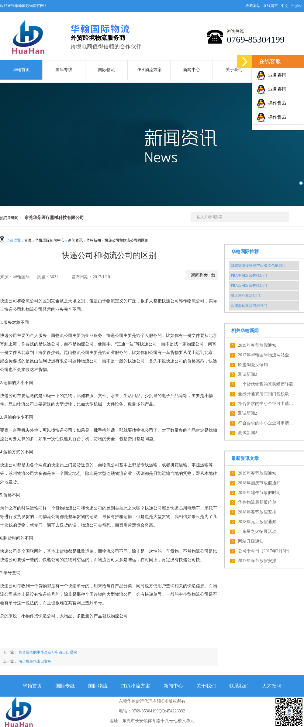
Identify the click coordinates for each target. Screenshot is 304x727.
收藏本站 (253, 6)
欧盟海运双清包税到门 (249, 305)
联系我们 (239, 685)
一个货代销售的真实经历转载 (265, 384)
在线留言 (270, 6)
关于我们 (234, 69)
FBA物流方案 (148, 69)
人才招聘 (272, 685)
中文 (284, 6)
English (296, 6)
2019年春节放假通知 (257, 345)
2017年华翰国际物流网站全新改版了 (267, 355)
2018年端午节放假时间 (259, 492)
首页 (28, 240)
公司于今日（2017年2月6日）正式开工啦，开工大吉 (267, 551)
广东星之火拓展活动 (257, 531)
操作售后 (271, 103)
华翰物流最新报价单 (257, 502)
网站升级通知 (251, 541)
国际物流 (106, 69)
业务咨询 (271, 75)
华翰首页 (21, 69)
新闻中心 (191, 69)
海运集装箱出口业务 (35, 661)
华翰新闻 (93, 240)
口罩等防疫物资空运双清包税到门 (258, 265)
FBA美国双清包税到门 (249, 275)
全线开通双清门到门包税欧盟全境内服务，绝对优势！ (267, 394)
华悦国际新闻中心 (49, 240)
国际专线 (63, 69)
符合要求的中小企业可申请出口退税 (47, 652)
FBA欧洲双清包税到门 (249, 285)
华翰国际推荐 (245, 251)
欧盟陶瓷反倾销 (253, 364)
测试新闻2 (247, 374)
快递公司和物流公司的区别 (126, 240)
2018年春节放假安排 (257, 512)
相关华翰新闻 (245, 330)
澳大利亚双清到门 (245, 295)
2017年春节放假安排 (257, 560)
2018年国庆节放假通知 (259, 483)
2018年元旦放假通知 (257, 522)
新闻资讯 (75, 240)
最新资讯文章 (245, 458)
